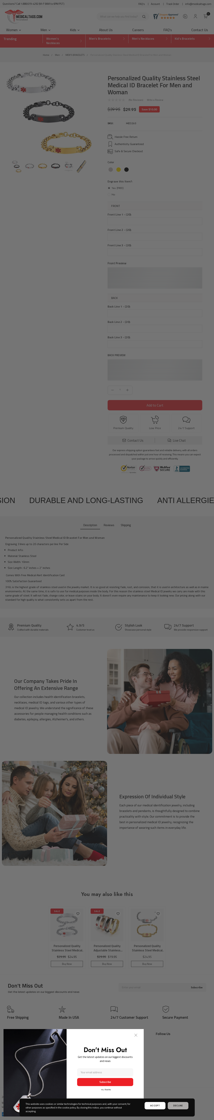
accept (155, 1105)
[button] (135, 1035)
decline (178, 1105)
